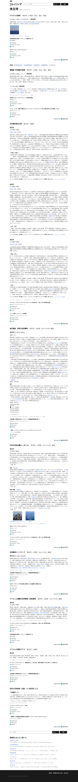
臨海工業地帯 (32, 23)
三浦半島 (25, 22)
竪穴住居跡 (52, 270)
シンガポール (52, 65)
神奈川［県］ (18, 567)
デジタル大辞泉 (15, 15)
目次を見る (15, 467)
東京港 (38, 564)
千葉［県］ (42, 567)
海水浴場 (33, 378)
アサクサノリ (57, 343)
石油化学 (33, 497)
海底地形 (25, 471)
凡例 (43, 523)
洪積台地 (40, 471)
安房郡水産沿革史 (18, 65)
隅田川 (29, 567)
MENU (11, 1)
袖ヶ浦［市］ (35, 567)
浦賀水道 (38, 22)
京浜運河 (29, 350)
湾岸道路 (43, 370)
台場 (14, 348)
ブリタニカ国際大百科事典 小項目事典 (23, 599)
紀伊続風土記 (36, 65)
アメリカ (50, 90)
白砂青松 (59, 355)
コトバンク (16, 4)
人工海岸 (48, 395)
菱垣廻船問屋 (44, 65)
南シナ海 (60, 89)
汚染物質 (18, 398)
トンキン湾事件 (20, 92)
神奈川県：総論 (13, 244)
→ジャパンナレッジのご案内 (59, 179)
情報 (34, 299)
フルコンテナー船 (58, 367)
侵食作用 (54, 471)
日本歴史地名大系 (16, 124)
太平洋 (35, 607)
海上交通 (12, 90)
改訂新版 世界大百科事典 (19, 328)
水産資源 (21, 90)
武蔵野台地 (51, 215)
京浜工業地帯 (13, 352)
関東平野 (30, 134)
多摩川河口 (36, 354)
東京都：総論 (13, 189)
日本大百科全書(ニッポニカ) (19, 445)
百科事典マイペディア (17, 552)
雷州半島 (44, 89)
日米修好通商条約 (28, 65)
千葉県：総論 (13, 132)
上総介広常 (51, 289)
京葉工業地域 (56, 365)
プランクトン (18, 400)
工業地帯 (57, 80)
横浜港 (42, 564)
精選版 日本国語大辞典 (17, 70)
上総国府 (51, 162)
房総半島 (19, 22)
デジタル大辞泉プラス (17, 649)
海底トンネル (44, 508)
